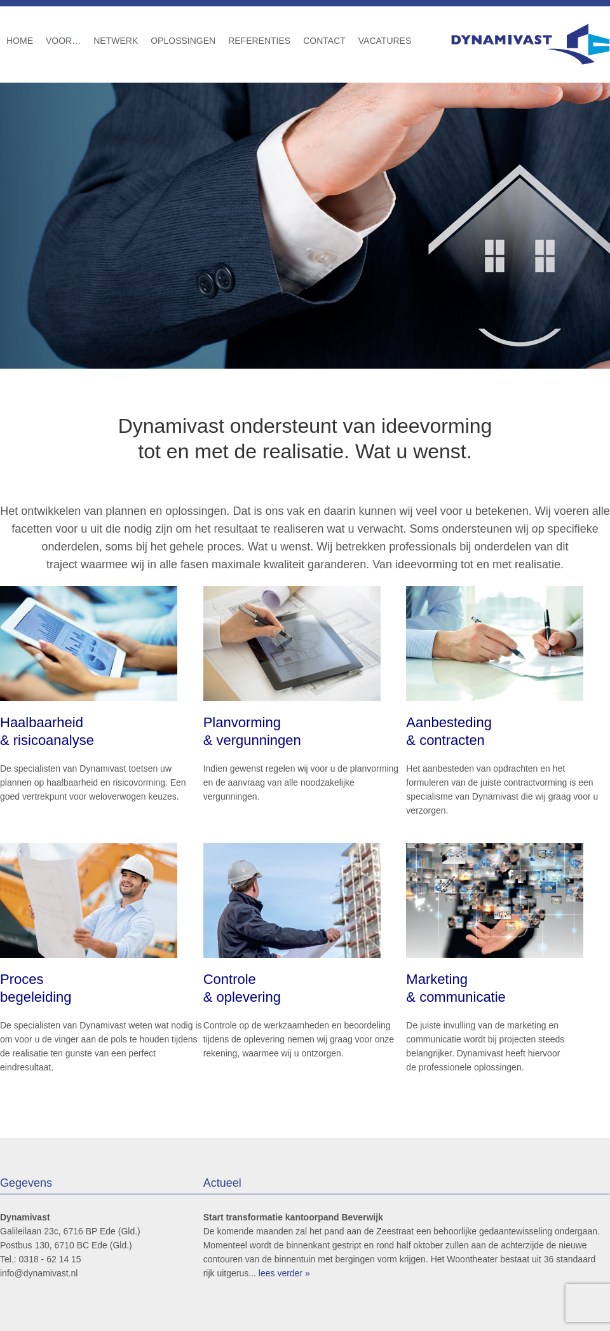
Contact (324, 41)
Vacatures (385, 41)
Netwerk (115, 41)
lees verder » (284, 1273)
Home (19, 41)
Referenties (259, 41)
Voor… (63, 41)
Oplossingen (183, 41)
